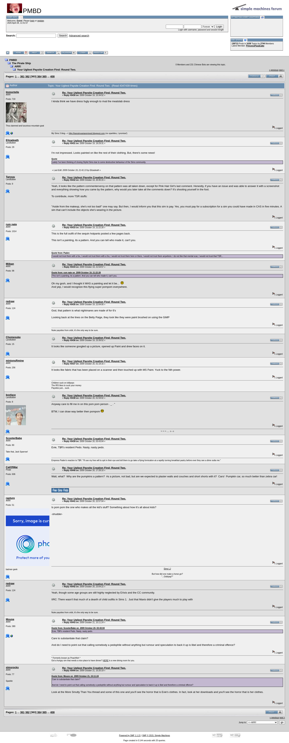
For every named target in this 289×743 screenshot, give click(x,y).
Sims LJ (167, 569)
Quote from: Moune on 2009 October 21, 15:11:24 (75, 676)
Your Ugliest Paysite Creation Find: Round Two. (46, 69)
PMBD (13, 60)
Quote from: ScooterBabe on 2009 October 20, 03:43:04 (78, 628)
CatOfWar (12, 467)
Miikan (10, 263)
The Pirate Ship (21, 63)
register (40, 21)
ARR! (17, 66)
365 (44, 76)
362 (27, 76)
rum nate (11, 224)
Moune (10, 619)
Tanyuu (10, 176)
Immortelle (12, 92)
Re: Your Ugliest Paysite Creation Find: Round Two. (94, 92)
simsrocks (12, 667)
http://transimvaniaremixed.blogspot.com (87, 133)
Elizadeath (12, 140)
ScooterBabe (14, 438)
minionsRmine (15, 360)
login (32, 21)
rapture (10, 498)
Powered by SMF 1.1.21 (129, 735)
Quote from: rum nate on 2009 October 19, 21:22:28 (76, 273)
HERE (106, 660)
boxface (11, 394)
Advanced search (79, 35)
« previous (273, 70)
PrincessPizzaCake (255, 46)
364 (39, 76)
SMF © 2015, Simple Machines (156, 735)
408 (52, 76)
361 (22, 76)
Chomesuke (13, 337)
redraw (10, 301)
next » (281, 70)
